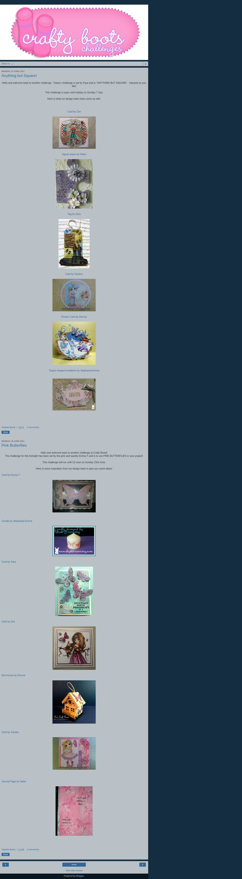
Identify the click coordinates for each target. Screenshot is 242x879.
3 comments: (33, 427)
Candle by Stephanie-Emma (17, 521)
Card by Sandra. (74, 274)
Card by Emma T (11, 475)
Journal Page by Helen (14, 781)
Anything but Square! (19, 76)
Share (5, 432)
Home (74, 865)
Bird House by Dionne (13, 675)
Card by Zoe (74, 111)
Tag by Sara (74, 214)
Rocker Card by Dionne (74, 316)
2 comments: (33, 849)
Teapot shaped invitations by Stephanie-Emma (74, 370)
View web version (74, 870)
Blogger (80, 876)
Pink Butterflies (14, 445)
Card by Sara (9, 561)
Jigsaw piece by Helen (74, 154)
